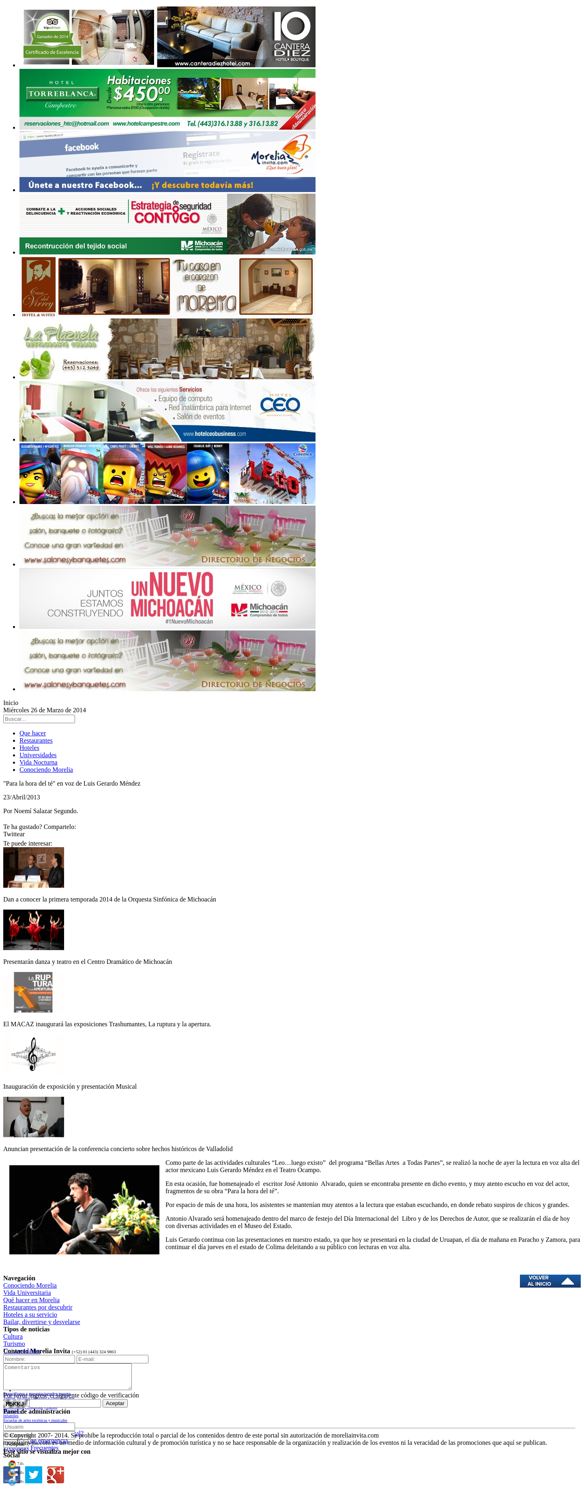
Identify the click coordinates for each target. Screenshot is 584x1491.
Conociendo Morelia (46, 769)
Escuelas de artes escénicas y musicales (35, 1420)
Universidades (38, 755)
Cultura (13, 1336)
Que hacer (32, 733)
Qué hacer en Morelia (31, 1300)
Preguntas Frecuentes (30, 1447)
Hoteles (29, 747)
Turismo (14, 1343)
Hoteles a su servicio (30, 1314)
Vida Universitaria (27, 1292)
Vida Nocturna (38, 762)
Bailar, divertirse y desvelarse (41, 1321)
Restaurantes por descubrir (38, 1307)
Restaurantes (36, 740)
